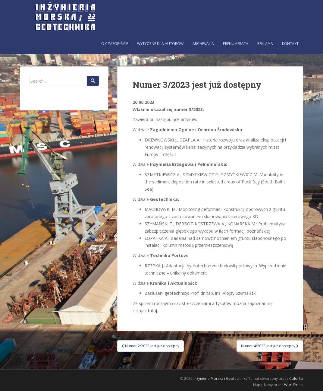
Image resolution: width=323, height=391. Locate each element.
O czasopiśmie (114, 43)
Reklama (265, 43)
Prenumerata (235, 43)
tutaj (152, 310)
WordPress (293, 384)
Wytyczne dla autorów (160, 43)
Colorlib (296, 378)
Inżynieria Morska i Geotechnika (220, 378)
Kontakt (290, 43)
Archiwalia (203, 43)
